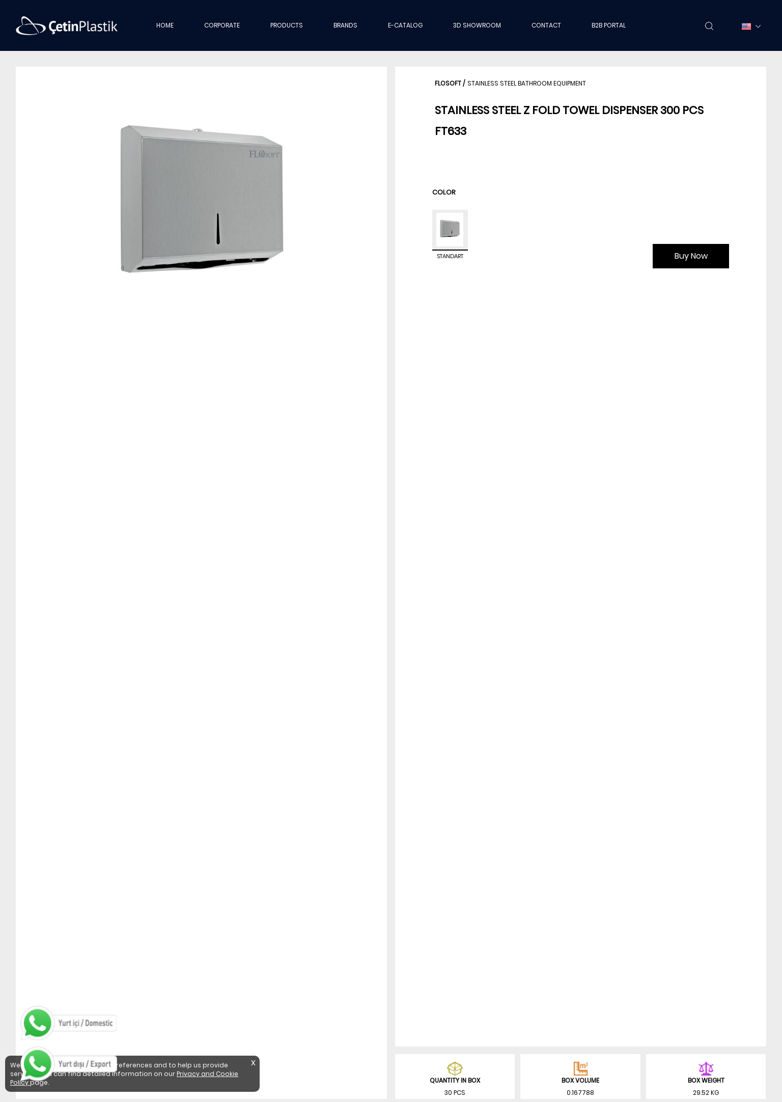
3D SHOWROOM (477, 25)
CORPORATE (222, 25)
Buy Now (691, 256)
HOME (165, 25)
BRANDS (345, 25)
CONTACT (546, 25)
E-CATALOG (405, 25)
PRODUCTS (286, 25)
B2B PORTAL (609, 25)
